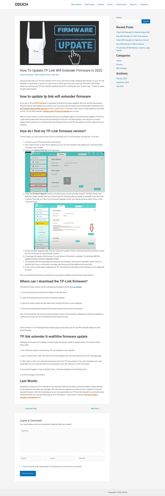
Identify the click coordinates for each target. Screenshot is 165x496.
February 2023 (121, 79)
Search (118, 18)
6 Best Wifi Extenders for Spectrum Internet (132, 40)
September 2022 (122, 82)
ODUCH (21, 4)
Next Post (96, 409)
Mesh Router (89, 4)
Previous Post (30, 409)
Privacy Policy (121, 4)
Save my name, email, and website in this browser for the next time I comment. (52, 467)
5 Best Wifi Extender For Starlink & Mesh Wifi (133, 32)
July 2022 (120, 86)
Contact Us (144, 4)
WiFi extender (76, 4)
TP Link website (76, 287)
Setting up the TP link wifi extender (56, 111)
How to (110, 4)
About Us (133, 4)
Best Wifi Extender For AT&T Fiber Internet (132, 36)
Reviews (101, 4)
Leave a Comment (27, 75)
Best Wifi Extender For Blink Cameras (130, 44)
